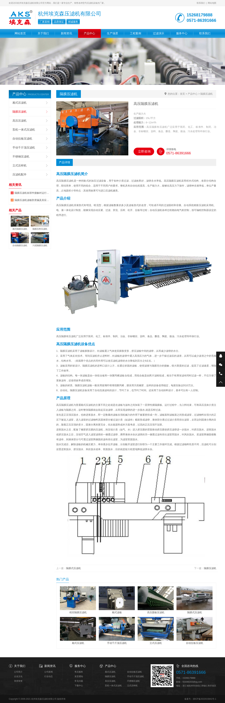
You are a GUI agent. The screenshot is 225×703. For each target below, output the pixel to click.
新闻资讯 (66, 33)
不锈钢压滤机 (20, 156)
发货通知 (79, 676)
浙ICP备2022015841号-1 (204, 699)
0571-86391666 (191, 672)
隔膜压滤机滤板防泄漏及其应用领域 (32, 200)
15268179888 (188, 678)
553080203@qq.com (192, 682)
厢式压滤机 (19, 102)
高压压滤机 (19, 120)
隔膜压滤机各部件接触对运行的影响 (32, 192)
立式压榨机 (19, 165)
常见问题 (79, 681)
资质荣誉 (18, 681)
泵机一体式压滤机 (23, 129)
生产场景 (112, 33)
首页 (182, 93)
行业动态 (48, 676)
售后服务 (79, 672)
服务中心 (181, 33)
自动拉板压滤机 (22, 138)
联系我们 (201, 3)
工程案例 (135, 33)
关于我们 (43, 33)
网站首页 (20, 33)
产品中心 (89, 33)
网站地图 (212, 3)
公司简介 (18, 672)
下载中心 (79, 685)
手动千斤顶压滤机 (23, 147)
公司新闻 (48, 672)
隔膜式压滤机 (73, 568)
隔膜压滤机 (206, 93)
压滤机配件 (19, 174)
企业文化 (18, 676)
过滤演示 (158, 33)
